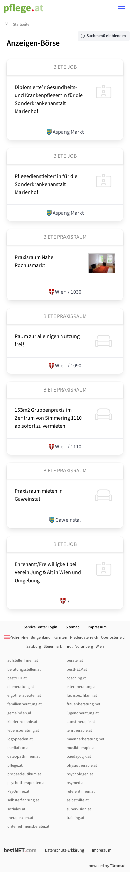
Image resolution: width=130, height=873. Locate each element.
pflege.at (15, 765)
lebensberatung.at (23, 730)
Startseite (21, 24)
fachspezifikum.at (82, 695)
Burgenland (41, 637)
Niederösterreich (84, 637)
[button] (121, 8)
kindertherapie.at (22, 722)
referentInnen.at (81, 791)
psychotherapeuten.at (26, 783)
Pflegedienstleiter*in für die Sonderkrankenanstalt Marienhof (46, 184)
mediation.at (18, 748)
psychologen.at (80, 774)
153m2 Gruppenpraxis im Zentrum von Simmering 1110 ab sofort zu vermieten (48, 418)
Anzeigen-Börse (33, 43)
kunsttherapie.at (81, 722)
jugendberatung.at (83, 713)
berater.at (75, 660)
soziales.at (16, 809)
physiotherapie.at (82, 765)
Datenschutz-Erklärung (64, 850)
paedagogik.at (79, 757)
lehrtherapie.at (79, 730)
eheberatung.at (20, 687)
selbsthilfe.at (78, 800)
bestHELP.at (77, 669)
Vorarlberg (84, 646)
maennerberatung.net (85, 739)
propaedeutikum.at (24, 774)
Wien (100, 646)
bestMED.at (17, 678)
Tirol (69, 646)
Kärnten (60, 637)
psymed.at (76, 783)
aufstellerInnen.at (22, 660)
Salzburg (33, 646)
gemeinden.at (19, 713)
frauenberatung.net (83, 704)
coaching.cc (76, 678)
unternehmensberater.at (28, 826)
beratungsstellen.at (24, 669)
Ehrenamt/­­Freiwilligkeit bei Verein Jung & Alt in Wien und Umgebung (48, 572)
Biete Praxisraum (65, 237)
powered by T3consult (108, 866)
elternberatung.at (82, 687)
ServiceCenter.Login (40, 627)
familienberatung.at (24, 704)
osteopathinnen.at (23, 757)
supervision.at (79, 809)
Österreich (16, 638)
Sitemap (73, 627)
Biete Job (65, 67)
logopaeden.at (20, 739)
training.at (75, 818)
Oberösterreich (114, 637)
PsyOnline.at (18, 791)
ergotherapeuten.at (24, 695)
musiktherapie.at (81, 748)
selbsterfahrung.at (23, 800)
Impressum (97, 627)
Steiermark (53, 646)
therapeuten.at (20, 818)
